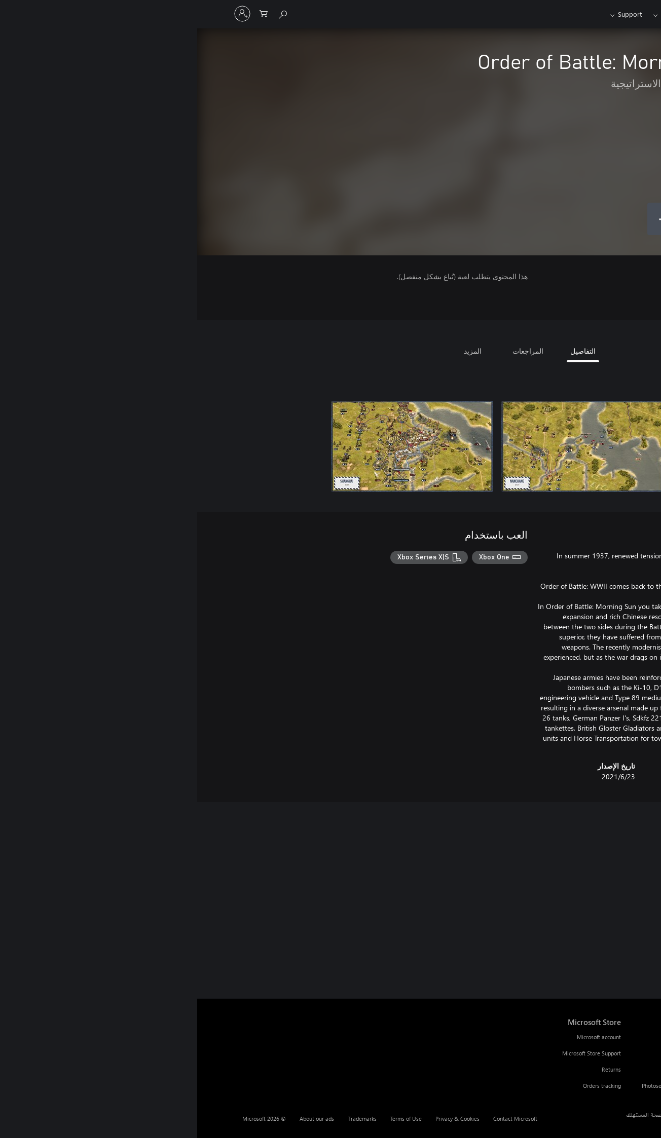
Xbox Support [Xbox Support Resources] (506, 1037)
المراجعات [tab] (330, 351)
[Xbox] (526, 14)
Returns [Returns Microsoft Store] (414, 1069)
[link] (592, 909)
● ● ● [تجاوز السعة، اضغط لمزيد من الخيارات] (466, 218)
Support (433, 14)
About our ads (119, 1118)
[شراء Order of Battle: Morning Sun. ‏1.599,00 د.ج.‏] (604, 219)
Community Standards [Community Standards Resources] (495, 1069)
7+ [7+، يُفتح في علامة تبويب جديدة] (591, 279)
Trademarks (165, 1118)
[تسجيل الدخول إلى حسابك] (45, 14)
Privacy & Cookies (260, 1118)
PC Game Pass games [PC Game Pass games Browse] (601, 1053)
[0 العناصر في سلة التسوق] (66, 13)
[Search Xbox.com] (86, 13)
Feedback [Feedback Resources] (511, 1053)
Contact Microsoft (318, 1118)
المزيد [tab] (275, 351)
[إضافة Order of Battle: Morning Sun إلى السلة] (507, 219)
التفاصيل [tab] (385, 351)
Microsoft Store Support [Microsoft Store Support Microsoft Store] (394, 1053)
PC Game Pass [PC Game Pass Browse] (610, 1037)
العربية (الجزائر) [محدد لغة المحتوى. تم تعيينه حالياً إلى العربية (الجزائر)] (595, 1114)
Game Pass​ (480, 14)
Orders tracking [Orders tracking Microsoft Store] (405, 1085)
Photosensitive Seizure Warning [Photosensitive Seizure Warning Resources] (484, 1085)
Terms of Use (209, 1118)
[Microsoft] (593, 14)
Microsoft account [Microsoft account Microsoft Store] (402, 1037)
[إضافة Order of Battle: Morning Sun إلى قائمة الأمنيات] (547, 219)
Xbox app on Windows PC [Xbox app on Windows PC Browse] (597, 1069)
